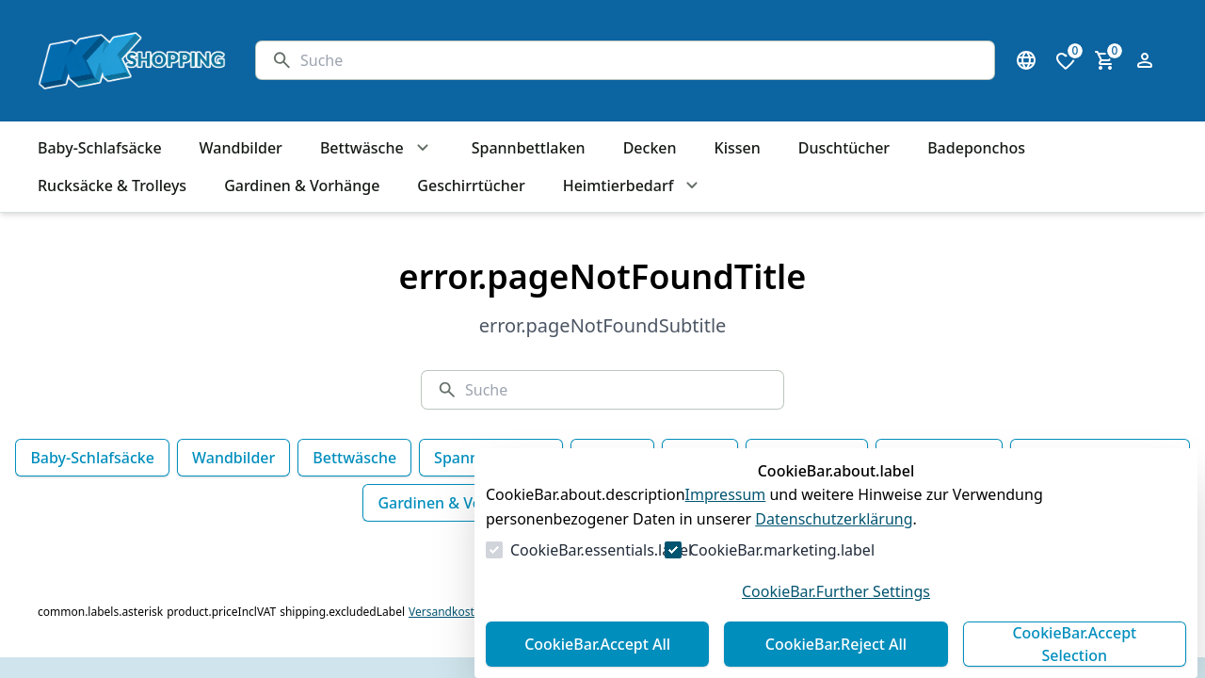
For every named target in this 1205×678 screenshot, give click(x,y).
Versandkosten (448, 612)
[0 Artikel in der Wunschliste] (1065, 60)
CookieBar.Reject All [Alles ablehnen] (836, 644)
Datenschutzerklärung (833, 518)
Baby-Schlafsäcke (92, 457)
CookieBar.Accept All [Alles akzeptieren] (597, 644)
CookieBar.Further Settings (836, 591)
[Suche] (639, 60)
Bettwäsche (354, 457)
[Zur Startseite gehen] (128, 61)
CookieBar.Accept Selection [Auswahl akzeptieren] (1074, 644)
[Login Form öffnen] (1145, 60)
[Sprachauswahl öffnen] (1026, 60)
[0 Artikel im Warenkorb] (1105, 60)
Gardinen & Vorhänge (455, 502)
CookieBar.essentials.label (601, 550)
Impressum (725, 494)
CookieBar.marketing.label (782, 550)
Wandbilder (233, 457)
